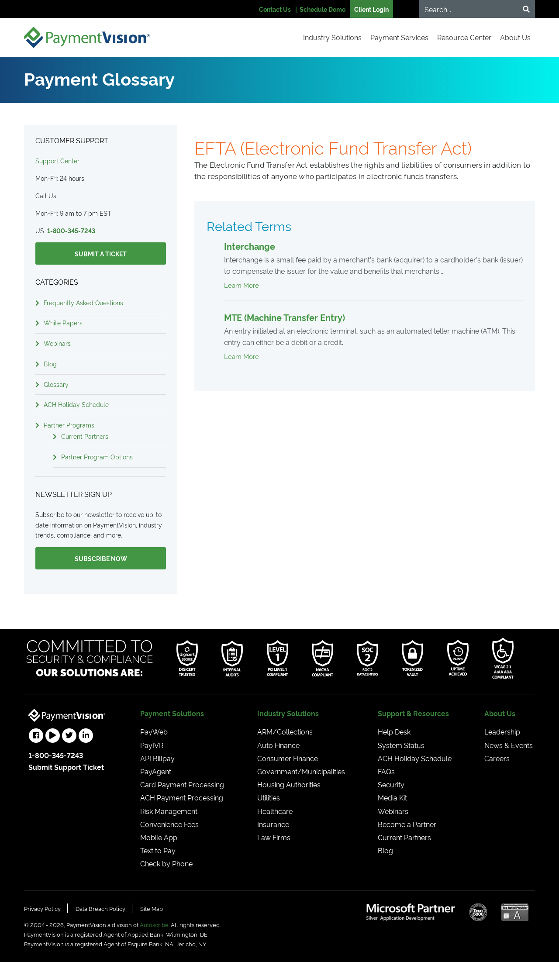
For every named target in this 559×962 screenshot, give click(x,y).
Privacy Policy (42, 908)
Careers (497, 758)
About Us (515, 37)
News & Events (508, 745)
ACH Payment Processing (181, 797)
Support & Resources (413, 713)
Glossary (56, 384)
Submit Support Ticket (66, 767)
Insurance (273, 824)
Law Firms (273, 837)
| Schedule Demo (320, 9)
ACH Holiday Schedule (76, 404)
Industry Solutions (332, 37)
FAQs (386, 771)
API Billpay (157, 758)
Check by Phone (166, 863)
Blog (50, 363)
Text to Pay (158, 850)
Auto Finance (278, 745)
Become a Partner (407, 824)
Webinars (57, 343)
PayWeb (154, 731)
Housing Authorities (289, 784)
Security (391, 784)
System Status (401, 745)
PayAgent (155, 771)
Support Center (57, 160)
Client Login (371, 9)
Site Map (151, 908)
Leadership (502, 731)
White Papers (63, 322)
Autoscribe (154, 924)
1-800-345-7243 (71, 230)
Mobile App (158, 837)
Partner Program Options (97, 456)
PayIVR (151, 745)
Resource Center (464, 37)
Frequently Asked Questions (83, 302)
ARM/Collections (285, 731)
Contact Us (275, 9)
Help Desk (394, 731)
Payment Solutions (172, 713)
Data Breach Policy (100, 908)
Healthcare (275, 811)
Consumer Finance (287, 758)
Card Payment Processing (182, 784)
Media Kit (392, 797)
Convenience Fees (169, 824)
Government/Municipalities (301, 771)
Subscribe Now (101, 558)
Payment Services (399, 37)
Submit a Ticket (101, 253)
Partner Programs (69, 425)
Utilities (268, 797)
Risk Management (168, 811)
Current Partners (84, 436)
